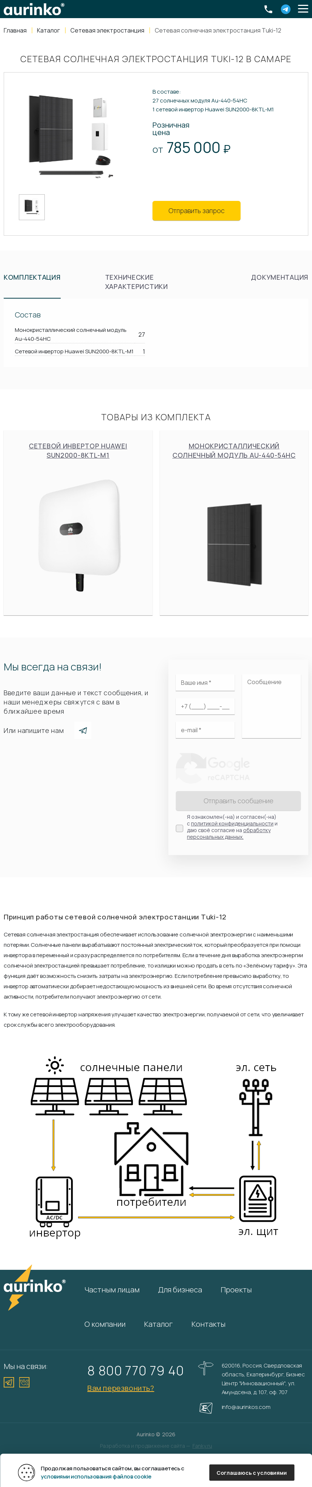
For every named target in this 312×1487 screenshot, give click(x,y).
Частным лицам (112, 1290)
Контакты (208, 1324)
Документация (279, 277)
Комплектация (32, 277)
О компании (104, 1324)
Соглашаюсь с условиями (252, 1472)
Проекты (236, 1290)
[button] (303, 9)
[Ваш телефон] (205, 706)
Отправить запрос (196, 210)
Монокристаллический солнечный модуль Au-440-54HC (234, 522)
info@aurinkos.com (246, 1407)
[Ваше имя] (205, 682)
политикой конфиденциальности (232, 823)
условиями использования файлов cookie (96, 1476)
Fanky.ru (202, 1445)
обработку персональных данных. (229, 833)
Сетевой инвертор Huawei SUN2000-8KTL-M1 (78, 522)
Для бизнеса (180, 1290)
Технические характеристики (136, 282)
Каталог (158, 1324)
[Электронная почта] (205, 730)
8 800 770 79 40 (135, 1370)
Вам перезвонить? (120, 1388)
